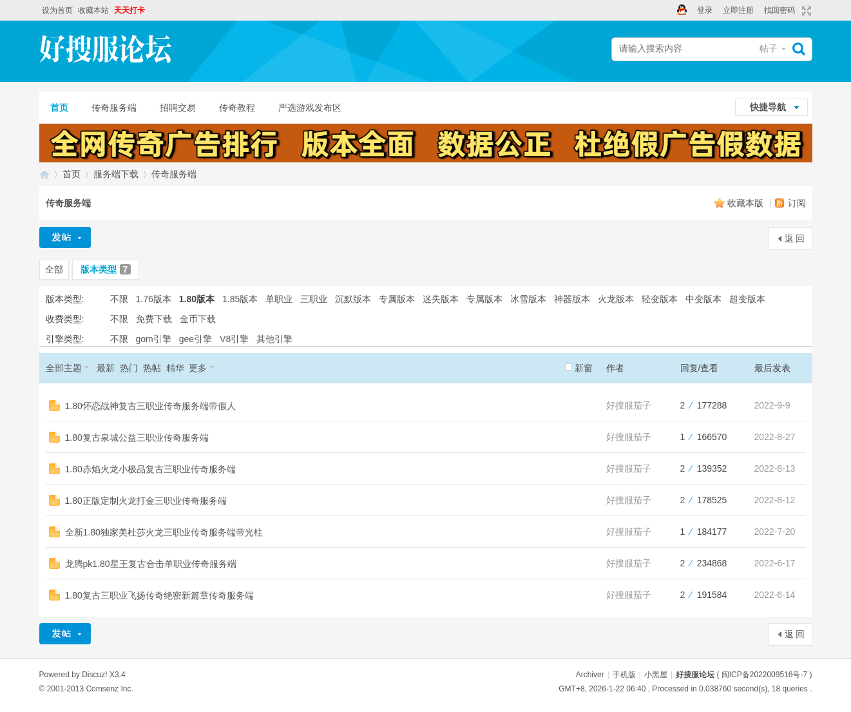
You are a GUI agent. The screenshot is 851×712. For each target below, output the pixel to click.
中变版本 (703, 299)
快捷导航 (768, 107)
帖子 (769, 48)
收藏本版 (746, 203)
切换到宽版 (805, 11)
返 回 (795, 238)
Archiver (590, 674)
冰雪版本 (528, 299)
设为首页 (57, 10)
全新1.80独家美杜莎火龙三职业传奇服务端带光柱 (164, 532)
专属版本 (397, 299)
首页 (59, 107)
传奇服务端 (114, 107)
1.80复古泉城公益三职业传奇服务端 (137, 437)
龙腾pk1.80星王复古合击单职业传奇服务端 (150, 564)
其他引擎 (274, 339)
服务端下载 (116, 174)
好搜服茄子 (628, 405)
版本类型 (106, 269)
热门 (129, 368)
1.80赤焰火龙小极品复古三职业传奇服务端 (150, 469)
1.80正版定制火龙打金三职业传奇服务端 (146, 501)
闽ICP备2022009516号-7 (764, 674)
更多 (198, 368)
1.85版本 (240, 299)
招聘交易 (178, 107)
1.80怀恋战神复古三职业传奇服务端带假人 (150, 406)
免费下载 (154, 319)
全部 (54, 269)
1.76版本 (153, 299)
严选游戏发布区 (309, 107)
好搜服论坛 (44, 174)
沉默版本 (353, 299)
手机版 (624, 674)
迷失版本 (441, 299)
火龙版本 (616, 299)
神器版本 (572, 299)
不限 (119, 299)
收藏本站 (93, 10)
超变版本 (747, 299)
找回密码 (779, 10)
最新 (106, 368)
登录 (704, 10)
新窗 (584, 368)
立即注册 (738, 10)
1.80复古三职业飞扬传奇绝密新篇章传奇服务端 (159, 595)
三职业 (313, 299)
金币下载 (198, 319)
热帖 (152, 368)
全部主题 (64, 368)
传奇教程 (237, 107)
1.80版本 (197, 299)
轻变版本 (660, 299)
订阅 (797, 203)
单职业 (278, 299)
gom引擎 (153, 339)
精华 (175, 368)
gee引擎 (195, 339)
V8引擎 (234, 339)
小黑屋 (655, 674)
